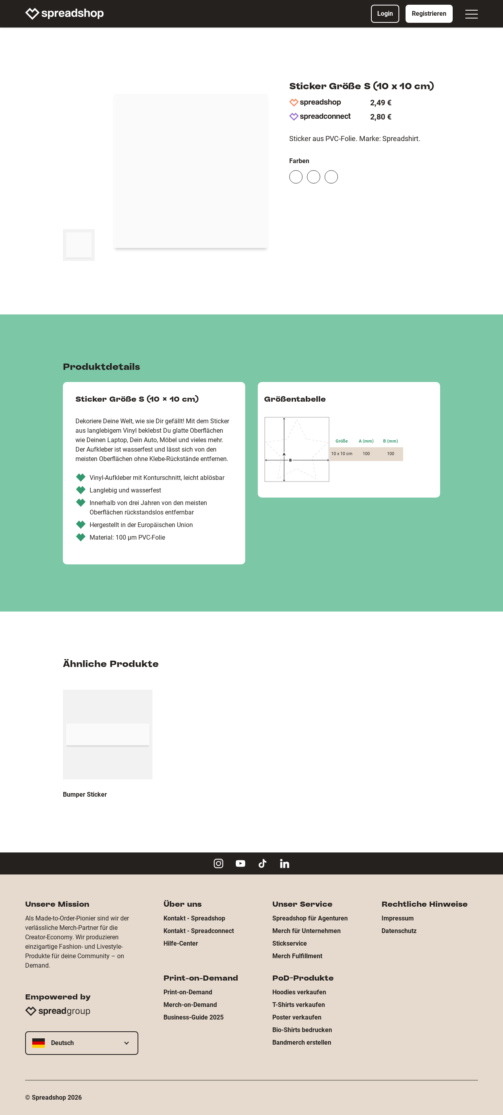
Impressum (398, 918)
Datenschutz (399, 931)
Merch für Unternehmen (306, 931)
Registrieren (429, 13)
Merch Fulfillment (297, 956)
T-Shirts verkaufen (298, 1004)
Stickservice (289, 943)
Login (385, 13)
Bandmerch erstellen (301, 1042)
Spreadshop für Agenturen (310, 918)
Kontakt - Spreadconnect (198, 931)
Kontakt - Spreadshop (194, 918)
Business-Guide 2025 (193, 1017)
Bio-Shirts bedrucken (302, 1030)
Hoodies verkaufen (299, 992)
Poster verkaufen (296, 1017)
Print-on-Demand (187, 992)
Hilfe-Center (180, 943)
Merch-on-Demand (190, 1004)
